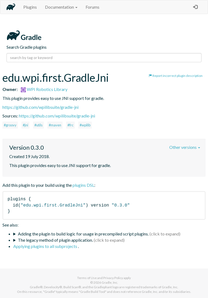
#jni (25, 125)
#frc (70, 125)
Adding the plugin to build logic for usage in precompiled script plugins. (83, 233)
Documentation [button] (61, 6)
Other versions (184, 147)
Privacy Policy (113, 278)
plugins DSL (83, 185)
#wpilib (85, 125)
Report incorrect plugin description (176, 76)
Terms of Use (87, 278)
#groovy (10, 125)
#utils (38, 125)
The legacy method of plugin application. (55, 240)
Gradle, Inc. (110, 282)
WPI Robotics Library (44, 89)
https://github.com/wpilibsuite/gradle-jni (40, 107)
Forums (92, 6)
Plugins (30, 6)
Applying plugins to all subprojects (45, 246)
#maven (55, 125)
